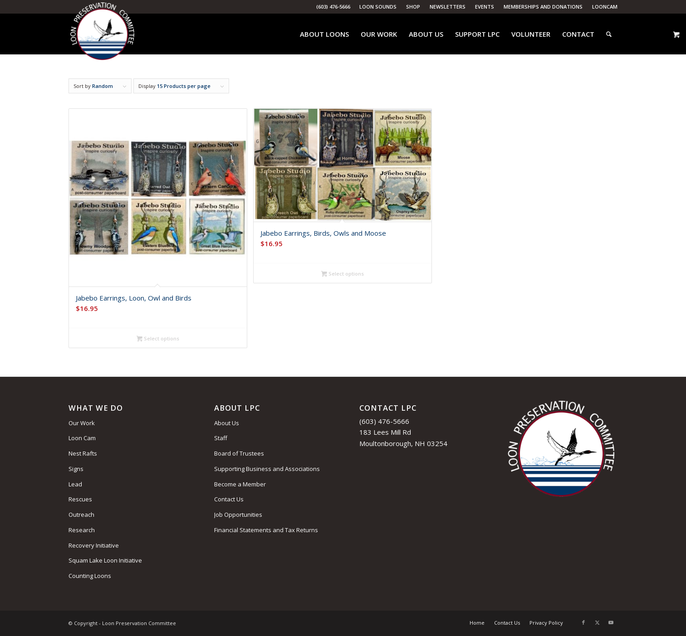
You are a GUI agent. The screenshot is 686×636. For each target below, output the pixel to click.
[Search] (608, 34)
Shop (413, 6)
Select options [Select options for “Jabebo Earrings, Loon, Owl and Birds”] (158, 339)
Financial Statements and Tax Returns (266, 530)
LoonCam (604, 6)
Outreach (81, 514)
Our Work (82, 423)
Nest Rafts (83, 453)
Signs (76, 469)
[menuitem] (378, 7)
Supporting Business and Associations (267, 469)
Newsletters (448, 6)
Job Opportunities (238, 514)
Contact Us (229, 499)
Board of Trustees (239, 453)
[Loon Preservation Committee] (102, 34)
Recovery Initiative (94, 545)
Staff (220, 438)
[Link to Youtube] (610, 622)
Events (484, 6)
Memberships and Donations (543, 6)
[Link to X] (597, 622)
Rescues (80, 499)
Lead (75, 484)
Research (82, 530)
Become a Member (240, 484)
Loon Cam (82, 438)
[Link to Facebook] (583, 622)
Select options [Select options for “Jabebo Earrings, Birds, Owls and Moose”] (342, 274)
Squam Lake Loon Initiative (105, 560)
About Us (226, 423)
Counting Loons (90, 576)
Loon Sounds (378, 6)
